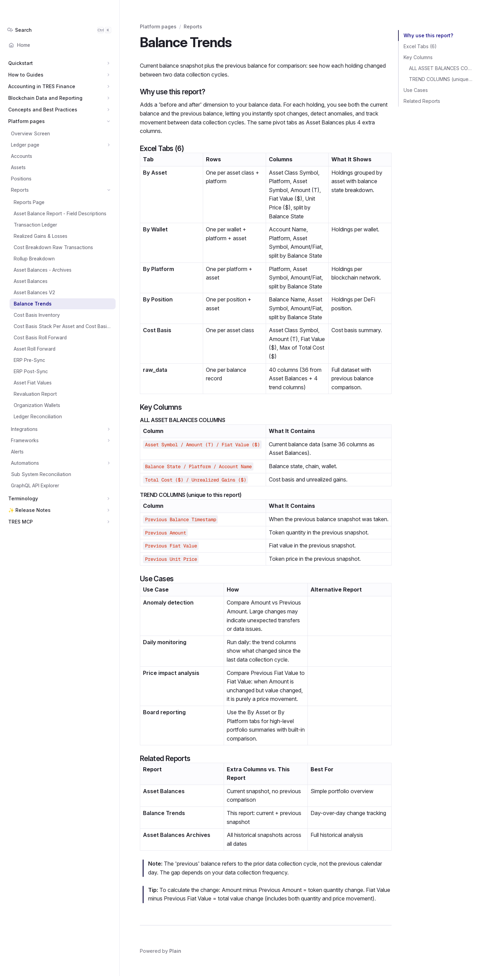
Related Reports (422, 101)
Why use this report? (428, 35)
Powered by (160, 951)
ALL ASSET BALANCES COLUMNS (441, 68)
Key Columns (418, 57)
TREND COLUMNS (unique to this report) (441, 79)
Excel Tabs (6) (420, 46)
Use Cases (416, 90)
